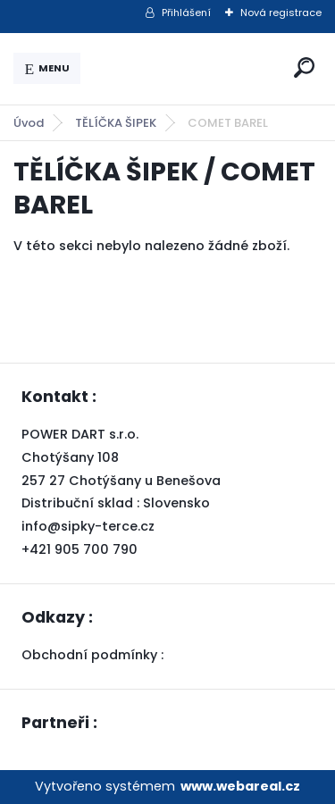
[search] (304, 67)
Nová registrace (281, 12)
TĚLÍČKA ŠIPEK (115, 122)
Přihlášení (186, 12)
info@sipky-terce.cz (88, 526)
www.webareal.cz (240, 786)
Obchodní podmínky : (94, 655)
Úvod (28, 122)
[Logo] (184, 69)
